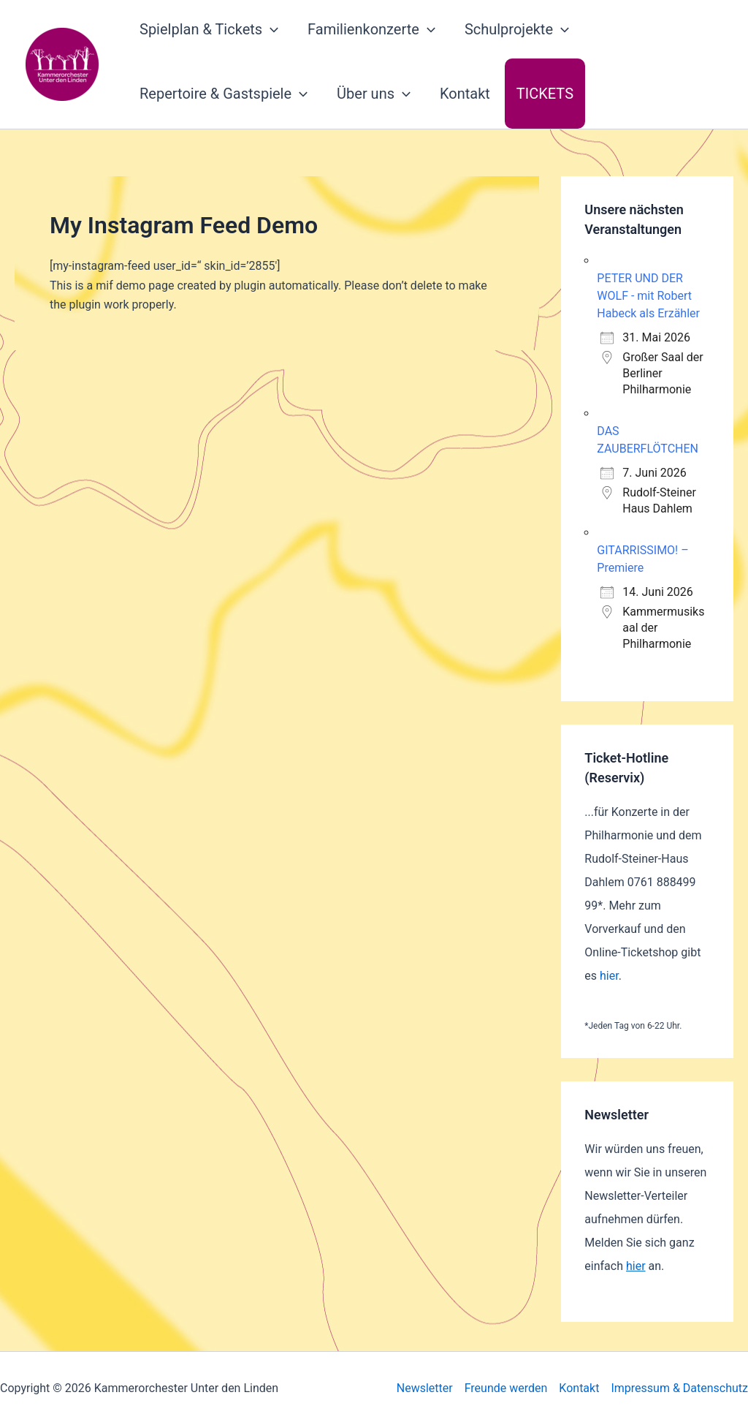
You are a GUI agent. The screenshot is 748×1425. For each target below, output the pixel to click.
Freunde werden (506, 1388)
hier (609, 976)
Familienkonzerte (371, 29)
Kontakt (465, 93)
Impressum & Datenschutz (679, 1388)
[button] (270, 29)
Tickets (544, 93)
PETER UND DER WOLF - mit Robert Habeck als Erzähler (648, 295)
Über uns (374, 93)
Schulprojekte (517, 29)
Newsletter (425, 1388)
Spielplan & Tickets (209, 29)
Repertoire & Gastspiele (224, 93)
